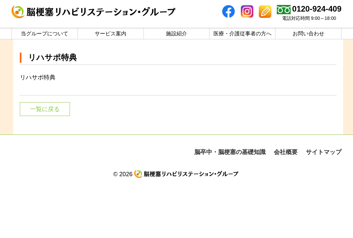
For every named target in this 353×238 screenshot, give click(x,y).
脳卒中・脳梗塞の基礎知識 (230, 152)
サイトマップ (323, 152)
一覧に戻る (45, 109)
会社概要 (286, 152)
